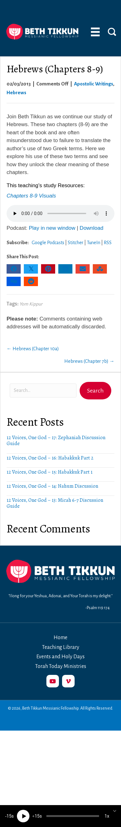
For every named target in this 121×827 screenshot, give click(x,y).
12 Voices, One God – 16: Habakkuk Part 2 (50, 458)
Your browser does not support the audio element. (60, 213)
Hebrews (16, 92)
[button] (95, 390)
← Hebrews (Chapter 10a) (33, 348)
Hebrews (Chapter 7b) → (89, 361)
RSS (108, 242)
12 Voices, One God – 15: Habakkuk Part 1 (49, 472)
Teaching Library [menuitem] (60, 647)
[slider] (72, 816)
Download (91, 228)
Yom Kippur (30, 303)
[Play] (23, 816)
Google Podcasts (48, 242)
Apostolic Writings (93, 83)
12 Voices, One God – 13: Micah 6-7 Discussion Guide (55, 503)
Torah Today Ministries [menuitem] (60, 666)
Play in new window (52, 228)
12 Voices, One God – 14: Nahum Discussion (52, 486)
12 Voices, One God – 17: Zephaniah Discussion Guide (56, 440)
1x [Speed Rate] (107, 816)
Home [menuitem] (60, 637)
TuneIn (93, 242)
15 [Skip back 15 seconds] (9, 816)
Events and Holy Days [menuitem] (60, 657)
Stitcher (75, 242)
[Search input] (43, 390)
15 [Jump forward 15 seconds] (36, 816)
